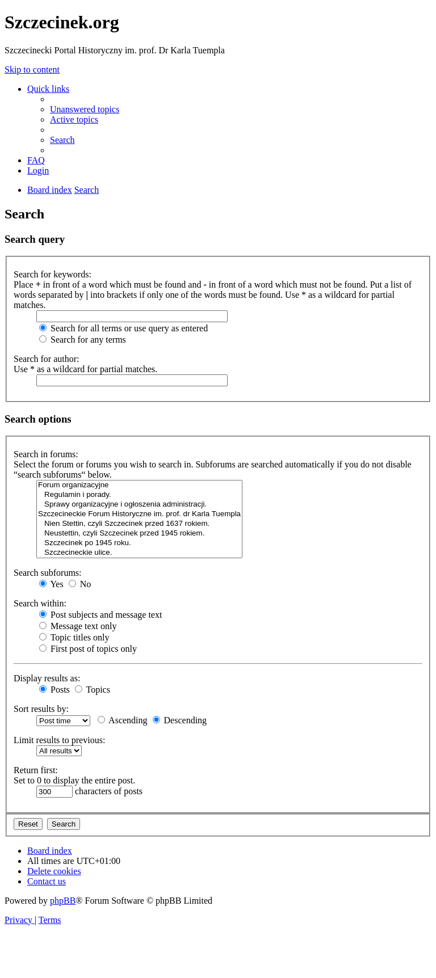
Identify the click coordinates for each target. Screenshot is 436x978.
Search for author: (46, 359)
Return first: (36, 770)
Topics (92, 689)
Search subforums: (48, 572)
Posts (54, 689)
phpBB (63, 900)
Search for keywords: (52, 274)
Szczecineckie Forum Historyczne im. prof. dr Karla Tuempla (139, 514)
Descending (180, 720)
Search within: (40, 603)
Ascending (123, 720)
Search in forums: (46, 454)
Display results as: (47, 678)
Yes (51, 584)
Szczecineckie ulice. (139, 553)
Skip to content (32, 69)
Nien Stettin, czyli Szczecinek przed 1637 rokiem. (139, 524)
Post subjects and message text (100, 614)
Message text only (77, 626)
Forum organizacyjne (139, 485)
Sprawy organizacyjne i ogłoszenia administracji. (139, 504)
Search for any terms (82, 339)
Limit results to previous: (59, 740)
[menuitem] (84, 109)
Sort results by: (41, 709)
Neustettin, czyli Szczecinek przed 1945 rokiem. (139, 533)
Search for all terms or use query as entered (123, 328)
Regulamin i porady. (139, 495)
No (80, 584)
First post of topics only (88, 649)
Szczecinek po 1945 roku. (139, 543)
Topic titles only (74, 637)
